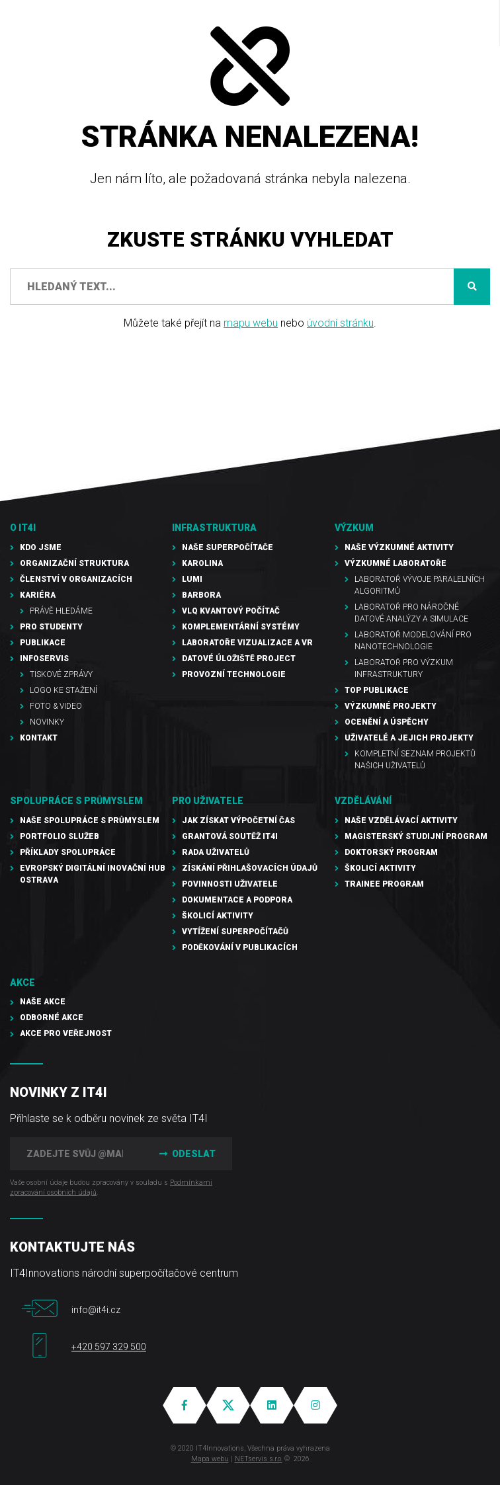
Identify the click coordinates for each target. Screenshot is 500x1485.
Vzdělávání (363, 800)
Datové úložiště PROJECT (239, 658)
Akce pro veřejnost (66, 1033)
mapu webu (251, 323)
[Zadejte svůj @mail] (75, 1153)
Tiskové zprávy (61, 674)
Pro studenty (51, 626)
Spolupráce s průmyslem (76, 800)
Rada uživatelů (215, 852)
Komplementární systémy (241, 626)
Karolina (202, 563)
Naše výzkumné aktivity (399, 547)
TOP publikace (377, 690)
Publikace (42, 642)
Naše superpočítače (227, 547)
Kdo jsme (41, 547)
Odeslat (186, 1153)
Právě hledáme (61, 611)
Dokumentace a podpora (237, 899)
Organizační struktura (74, 563)
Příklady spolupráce (68, 852)
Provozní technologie (234, 674)
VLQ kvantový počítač (231, 611)
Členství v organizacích (76, 579)
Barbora (201, 595)
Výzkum (354, 527)
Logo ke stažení (63, 690)
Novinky (47, 722)
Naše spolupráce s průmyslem (89, 820)
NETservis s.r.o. (258, 1459)
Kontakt (39, 737)
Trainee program (384, 884)
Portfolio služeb (59, 836)
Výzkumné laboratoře (395, 563)
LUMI (192, 579)
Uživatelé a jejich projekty (409, 737)
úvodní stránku (340, 323)
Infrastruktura (214, 527)
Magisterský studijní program (416, 836)
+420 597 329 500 (108, 1347)
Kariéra (38, 595)
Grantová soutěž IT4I (230, 836)
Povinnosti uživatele (230, 884)
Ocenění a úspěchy (387, 722)
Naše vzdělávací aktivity (401, 820)
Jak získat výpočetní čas (238, 820)
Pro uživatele (207, 800)
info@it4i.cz (95, 1309)
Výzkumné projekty (391, 706)
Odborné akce (51, 1017)
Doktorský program (391, 852)
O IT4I (23, 527)
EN (415, 23)
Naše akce (42, 1001)
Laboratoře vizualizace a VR (247, 642)
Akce (22, 982)
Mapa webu (210, 1459)
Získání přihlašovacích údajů (249, 868)
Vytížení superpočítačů (235, 931)
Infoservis (44, 658)
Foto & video (56, 706)
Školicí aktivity (217, 915)
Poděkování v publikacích (240, 947)
